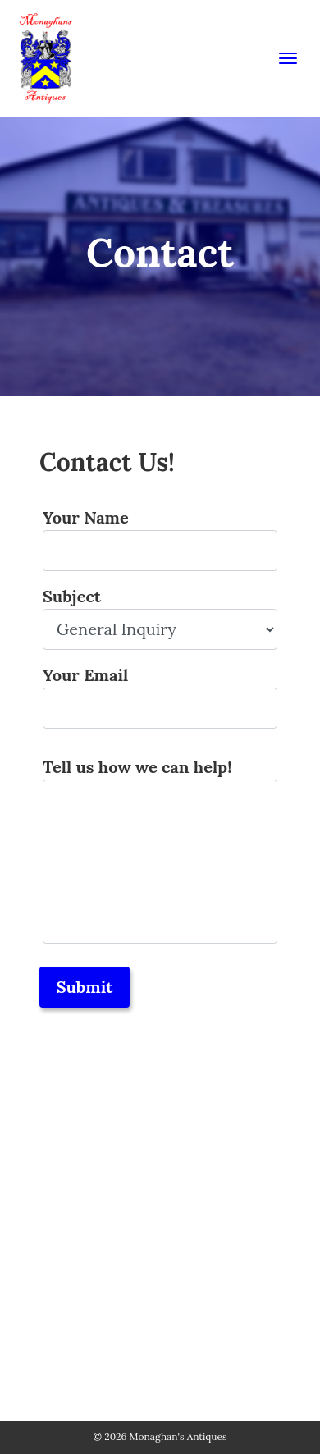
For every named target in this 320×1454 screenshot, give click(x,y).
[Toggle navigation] (288, 58)
